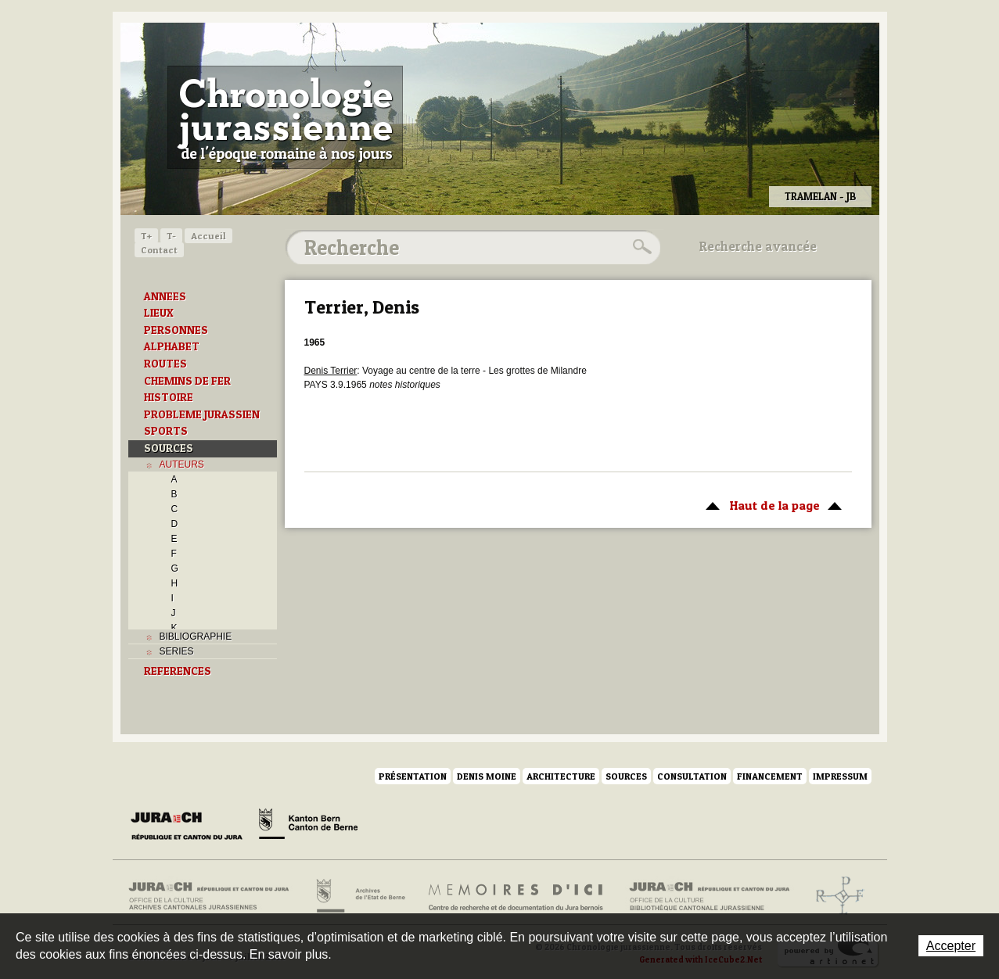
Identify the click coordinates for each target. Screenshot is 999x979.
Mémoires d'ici (517, 896)
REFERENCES (177, 671)
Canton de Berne (308, 826)
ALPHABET (171, 346)
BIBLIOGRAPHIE (196, 636)
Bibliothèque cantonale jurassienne (710, 896)
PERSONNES (176, 330)
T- (171, 236)
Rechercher (639, 247)
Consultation (692, 776)
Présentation (413, 776)
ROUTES (165, 364)
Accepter (951, 945)
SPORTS (166, 431)
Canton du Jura (190, 826)
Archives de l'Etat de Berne (359, 896)
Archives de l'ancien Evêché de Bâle (835, 896)
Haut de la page (771, 504)
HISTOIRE (168, 397)
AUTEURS (182, 464)
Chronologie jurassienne (285, 117)
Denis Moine (486, 776)
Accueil (208, 236)
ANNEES (165, 296)
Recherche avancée (758, 246)
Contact (159, 250)
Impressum (840, 776)
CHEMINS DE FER (187, 381)
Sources (626, 776)
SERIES (177, 651)
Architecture (560, 776)
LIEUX (159, 313)
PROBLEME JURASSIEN (202, 414)
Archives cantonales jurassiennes (214, 896)
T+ (146, 236)
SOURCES (168, 448)
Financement (770, 776)
